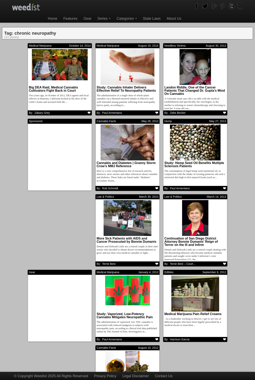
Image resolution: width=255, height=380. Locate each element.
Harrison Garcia (112, 340)
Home (52, 19)
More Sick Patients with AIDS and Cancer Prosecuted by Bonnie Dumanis (59, 240)
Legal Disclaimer (135, 376)
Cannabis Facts (106, 121)
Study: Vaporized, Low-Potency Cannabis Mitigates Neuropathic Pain (57, 316)
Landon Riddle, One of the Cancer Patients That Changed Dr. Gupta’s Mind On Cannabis (194, 90)
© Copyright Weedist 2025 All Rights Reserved (51, 376)
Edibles (101, 272)
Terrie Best (41, 264)
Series (104, 19)
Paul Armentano (180, 188)
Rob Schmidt (110, 188)
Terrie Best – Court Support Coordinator (126, 264)
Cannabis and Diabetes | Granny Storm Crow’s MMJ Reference (126, 164)
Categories (127, 19)
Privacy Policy (105, 376)
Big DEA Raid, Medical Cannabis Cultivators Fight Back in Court (53, 89)
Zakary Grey (42, 112)
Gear (87, 19)
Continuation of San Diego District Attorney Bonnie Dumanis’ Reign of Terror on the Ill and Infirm (123, 242)
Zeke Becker (178, 112)
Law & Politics (37, 197)
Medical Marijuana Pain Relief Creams (125, 314)
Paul (112, 112)
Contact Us (164, 376)
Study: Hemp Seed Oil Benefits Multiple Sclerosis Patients (194, 164)
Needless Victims (175, 45)
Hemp (168, 121)
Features (70, 19)
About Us (174, 19)
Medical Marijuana (40, 45)
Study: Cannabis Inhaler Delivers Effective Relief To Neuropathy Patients (126, 89)
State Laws (152, 19)
